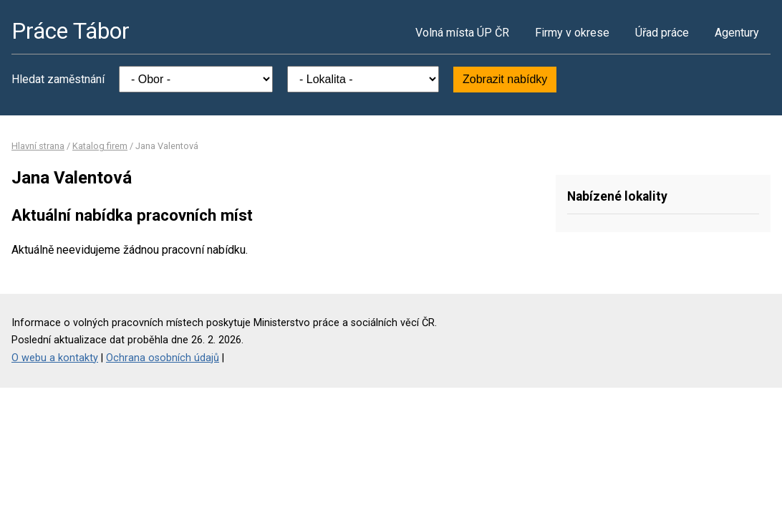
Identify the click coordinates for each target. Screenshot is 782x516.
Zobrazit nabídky (505, 79)
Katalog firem (99, 145)
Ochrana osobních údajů (162, 358)
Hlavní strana (37, 145)
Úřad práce (662, 32)
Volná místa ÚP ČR (462, 32)
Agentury (737, 32)
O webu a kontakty (54, 358)
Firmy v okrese (572, 32)
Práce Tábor (70, 30)
